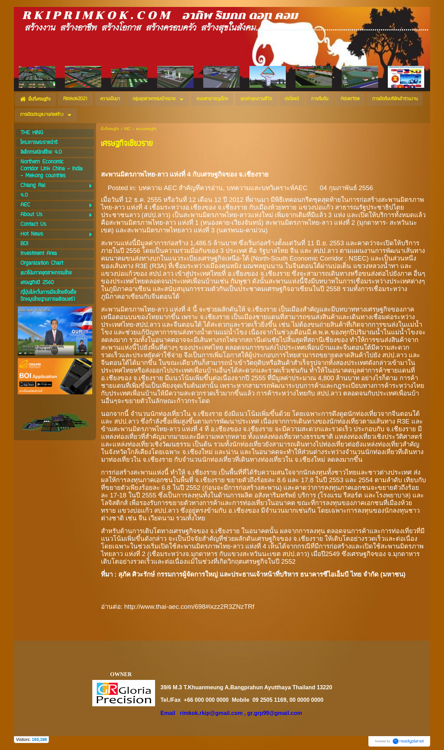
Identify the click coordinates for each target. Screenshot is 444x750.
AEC (127, 129)
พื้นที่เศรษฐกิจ (110, 129)
